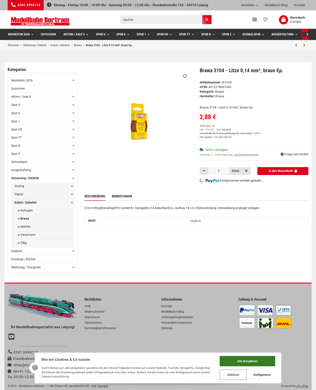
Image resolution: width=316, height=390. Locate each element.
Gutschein (18, 88)
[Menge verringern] (204, 171)
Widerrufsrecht (94, 311)
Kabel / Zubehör (25, 202)
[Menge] (218, 171)
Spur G (15, 105)
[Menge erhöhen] (246, 171)
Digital (18, 194)
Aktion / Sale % (21, 96)
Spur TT (16, 137)
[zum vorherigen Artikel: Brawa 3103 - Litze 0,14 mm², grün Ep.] (296, 45)
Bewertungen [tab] (122, 196)
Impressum (92, 317)
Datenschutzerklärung (55, 376)
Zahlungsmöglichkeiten (177, 317)
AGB (87, 306)
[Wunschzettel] (265, 20)
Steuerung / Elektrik (25, 178)
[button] (250, 5)
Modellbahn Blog (276, 5)
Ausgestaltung (21, 170)
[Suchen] (161, 19)
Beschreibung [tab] (94, 196)
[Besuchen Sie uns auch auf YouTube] (12, 337)
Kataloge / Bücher (23, 259)
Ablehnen (233, 374)
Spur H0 (16, 129)
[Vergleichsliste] (254, 20)
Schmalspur (19, 162)
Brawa (219, 91)
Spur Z (15, 153)
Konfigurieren (262, 374)
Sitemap (166, 328)
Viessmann (28, 235)
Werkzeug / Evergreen (26, 267)
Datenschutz (93, 322)
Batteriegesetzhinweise (100, 328)
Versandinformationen (176, 322)
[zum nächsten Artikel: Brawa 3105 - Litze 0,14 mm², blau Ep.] (304, 45)
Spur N (15, 145)
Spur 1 (15, 121)
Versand (226, 129)
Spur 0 (15, 113)
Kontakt (299, 5)
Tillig (23, 243)
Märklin (25, 226)
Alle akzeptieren (247, 361)
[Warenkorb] (292, 19)
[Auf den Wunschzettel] (185, 76)
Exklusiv (16, 251)
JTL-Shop (302, 386)
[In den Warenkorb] (283, 171)
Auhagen (26, 210)
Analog (19, 186)
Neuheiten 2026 (22, 80)
